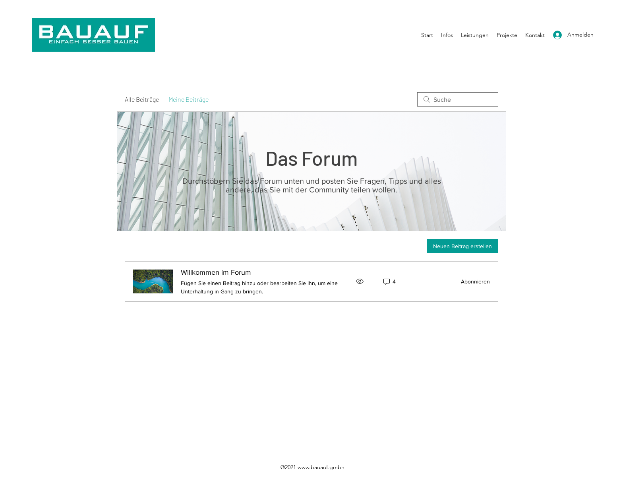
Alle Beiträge (142, 99)
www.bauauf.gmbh (321, 467)
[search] (457, 99)
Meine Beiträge (188, 99)
